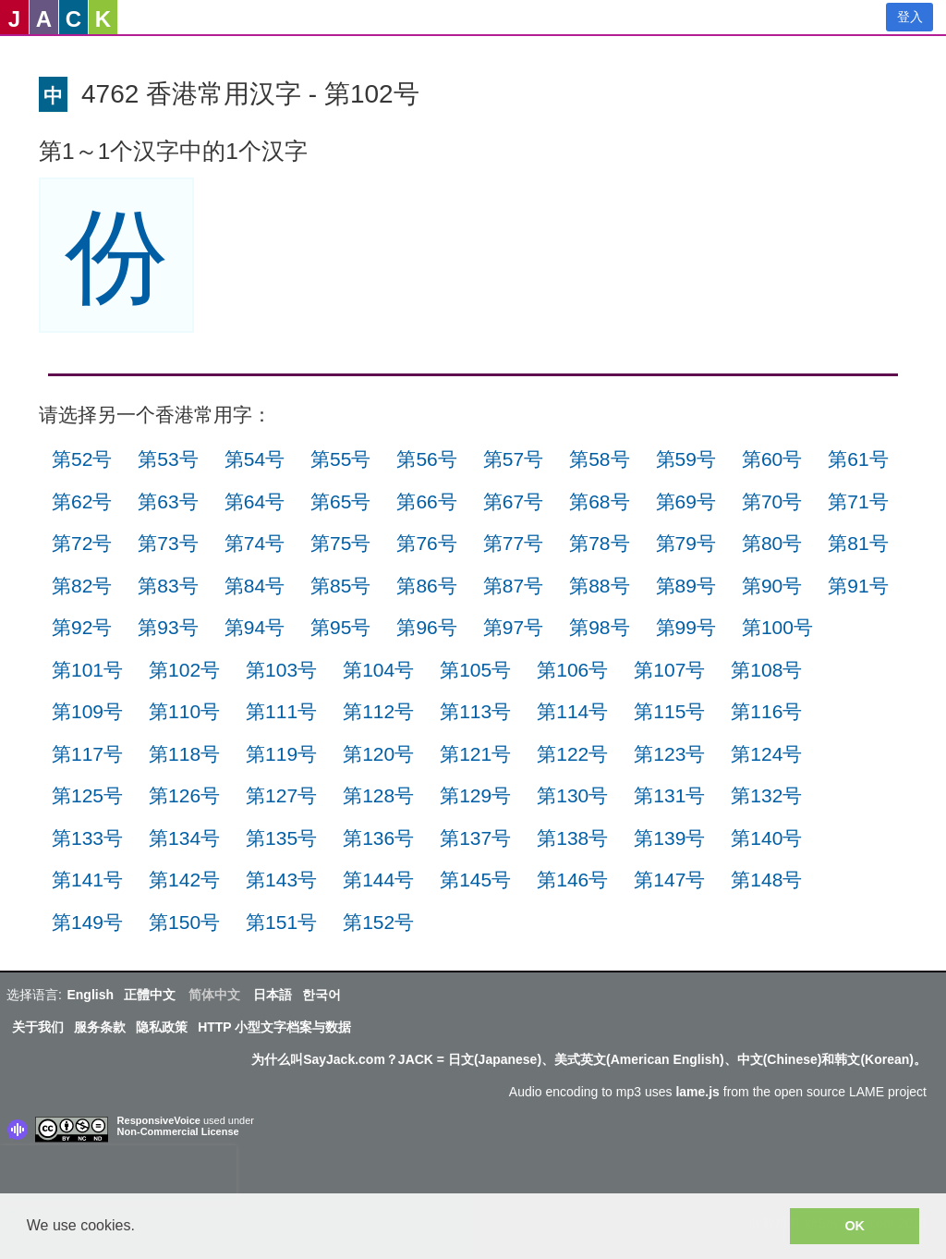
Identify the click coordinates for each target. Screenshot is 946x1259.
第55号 (340, 459)
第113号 (475, 711)
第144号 (378, 879)
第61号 (858, 459)
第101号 (87, 669)
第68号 (599, 501)
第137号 (475, 838)
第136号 (378, 838)
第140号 (766, 838)
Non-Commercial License (178, 1131)
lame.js (697, 1091)
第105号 (475, 669)
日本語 (272, 994)
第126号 (184, 795)
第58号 (599, 459)
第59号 (686, 459)
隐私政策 (162, 1027)
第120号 (378, 753)
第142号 (184, 879)
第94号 (254, 627)
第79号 (686, 543)
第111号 (281, 711)
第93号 (168, 627)
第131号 (669, 795)
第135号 (281, 838)
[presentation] (118, 1173)
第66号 (426, 501)
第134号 (184, 838)
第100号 (777, 627)
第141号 (87, 879)
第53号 (168, 459)
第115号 (669, 711)
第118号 (184, 753)
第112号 (378, 711)
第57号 (513, 459)
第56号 (426, 459)
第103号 (281, 669)
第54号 (254, 459)
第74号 (254, 543)
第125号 (87, 795)
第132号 (766, 795)
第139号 (669, 838)
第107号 (669, 669)
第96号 (426, 627)
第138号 (572, 838)
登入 (910, 16)
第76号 (426, 543)
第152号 (378, 922)
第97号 (513, 627)
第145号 (475, 879)
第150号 (184, 922)
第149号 (87, 922)
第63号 (168, 501)
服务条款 (100, 1027)
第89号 (686, 585)
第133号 (87, 838)
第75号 (340, 543)
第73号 (168, 543)
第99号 (686, 627)
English (90, 994)
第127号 (281, 795)
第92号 (82, 627)
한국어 (321, 994)
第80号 (772, 543)
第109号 (87, 711)
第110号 (184, 711)
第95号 (340, 627)
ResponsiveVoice (158, 1120)
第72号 (82, 543)
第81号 (858, 543)
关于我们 (38, 1027)
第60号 (772, 459)
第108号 (766, 669)
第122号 (572, 753)
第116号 (766, 711)
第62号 (82, 501)
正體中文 (150, 994)
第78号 (599, 543)
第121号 (475, 753)
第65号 (340, 501)
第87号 (513, 585)
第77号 (513, 543)
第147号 (669, 879)
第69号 (686, 501)
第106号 (572, 669)
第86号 (426, 585)
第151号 (281, 922)
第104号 (378, 669)
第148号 (766, 879)
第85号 (340, 585)
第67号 (513, 501)
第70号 (772, 501)
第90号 (772, 585)
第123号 (669, 753)
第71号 (858, 501)
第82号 (82, 585)
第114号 (572, 711)
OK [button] (854, 1225)
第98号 (599, 627)
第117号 (87, 753)
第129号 (475, 795)
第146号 (572, 879)
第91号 (858, 585)
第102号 (184, 669)
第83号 (168, 585)
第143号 (281, 879)
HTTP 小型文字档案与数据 (274, 1027)
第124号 (766, 753)
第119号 (281, 753)
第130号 (572, 795)
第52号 (82, 459)
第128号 (378, 795)
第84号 (254, 585)
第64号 (254, 501)
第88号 (599, 585)
